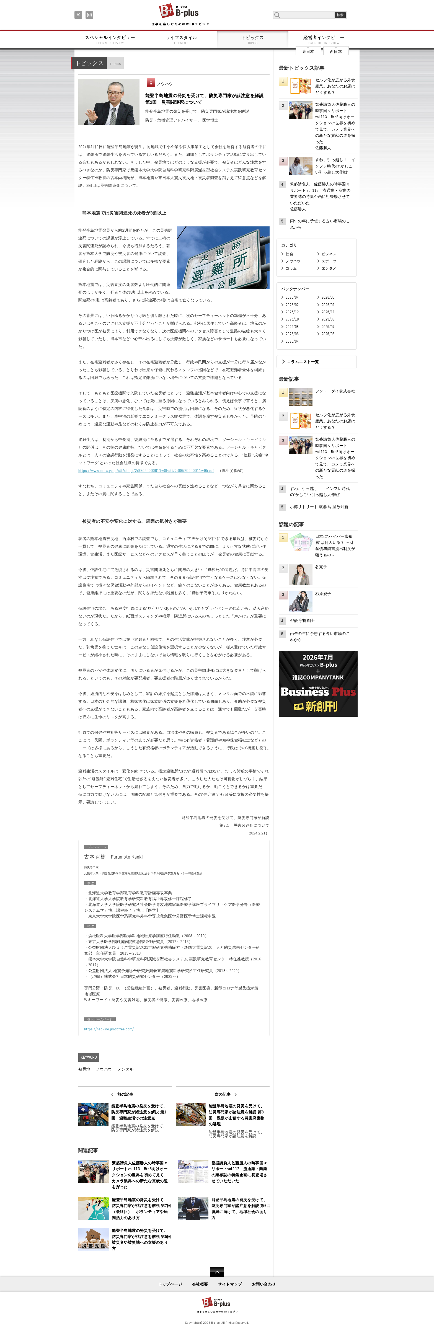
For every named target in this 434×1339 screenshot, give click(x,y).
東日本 (308, 51)
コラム (291, 268)
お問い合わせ (264, 1284)
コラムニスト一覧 (303, 361)
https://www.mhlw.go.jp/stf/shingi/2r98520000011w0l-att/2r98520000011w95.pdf (146, 470)
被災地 (84, 1069)
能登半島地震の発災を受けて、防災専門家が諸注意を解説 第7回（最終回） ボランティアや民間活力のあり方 (141, 1208)
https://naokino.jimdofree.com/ (109, 1029)
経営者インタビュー (324, 40)
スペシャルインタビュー (110, 40)
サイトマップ (230, 1284)
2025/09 (328, 319)
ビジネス (329, 254)
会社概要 (200, 1284)
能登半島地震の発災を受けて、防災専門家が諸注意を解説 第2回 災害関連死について (204, 99)
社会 (289, 254)
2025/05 (328, 334)
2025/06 (292, 334)
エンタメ (329, 268)
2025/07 (328, 326)
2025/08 (292, 326)
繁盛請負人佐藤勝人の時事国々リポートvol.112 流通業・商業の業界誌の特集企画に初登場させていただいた (239, 1171)
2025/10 (292, 319)
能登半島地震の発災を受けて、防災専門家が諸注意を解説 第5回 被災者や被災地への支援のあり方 (141, 1239)
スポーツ (329, 261)
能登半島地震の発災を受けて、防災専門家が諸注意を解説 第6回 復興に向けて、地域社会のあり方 (241, 1208)
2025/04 (292, 341)
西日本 (336, 51)
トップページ (170, 1284)
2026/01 (328, 305)
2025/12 (292, 312)
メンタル (125, 1069)
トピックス (252, 40)
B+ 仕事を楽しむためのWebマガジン (180, 14)
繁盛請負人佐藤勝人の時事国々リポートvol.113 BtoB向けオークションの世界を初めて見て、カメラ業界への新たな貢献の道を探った (140, 1174)
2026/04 (292, 297)
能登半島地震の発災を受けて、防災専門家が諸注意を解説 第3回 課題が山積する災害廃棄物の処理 (237, 1114)
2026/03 (328, 297)
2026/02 (292, 305)
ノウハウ (165, 83)
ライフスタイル (181, 40)
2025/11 (328, 312)
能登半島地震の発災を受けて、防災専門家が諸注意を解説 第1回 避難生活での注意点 (139, 1111)
